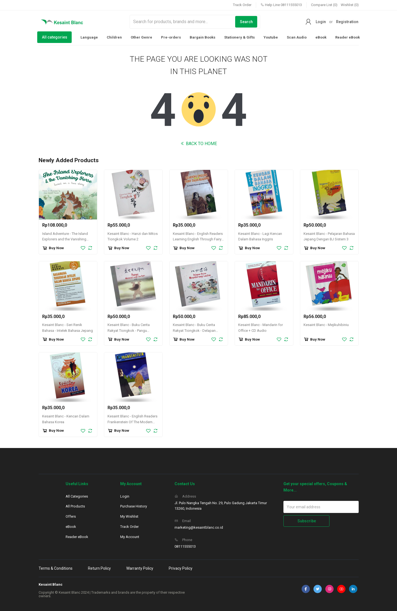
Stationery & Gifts (239, 37)
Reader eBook (347, 37)
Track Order (242, 5)
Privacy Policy (180, 568)
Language (89, 37)
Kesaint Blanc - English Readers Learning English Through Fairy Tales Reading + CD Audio (198, 239)
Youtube (271, 37)
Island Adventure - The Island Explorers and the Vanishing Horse (65, 239)
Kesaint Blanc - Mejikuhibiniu (326, 325)
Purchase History (133, 506)
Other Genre (141, 37)
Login (321, 22)
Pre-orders (171, 37)
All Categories (77, 496)
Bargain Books (202, 37)
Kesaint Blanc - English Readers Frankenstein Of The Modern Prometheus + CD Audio (132, 422)
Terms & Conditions (56, 568)
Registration (347, 22)
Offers (71, 516)
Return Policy (99, 568)
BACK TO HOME (198, 143)
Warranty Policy (139, 568)
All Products (75, 506)
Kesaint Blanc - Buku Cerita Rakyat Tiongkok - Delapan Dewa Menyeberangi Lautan (195, 330)
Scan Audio (297, 37)
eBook (320, 37)
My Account (129, 537)
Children (114, 37)
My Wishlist (129, 516)
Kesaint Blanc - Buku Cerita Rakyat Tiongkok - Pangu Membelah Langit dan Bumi (129, 330)
